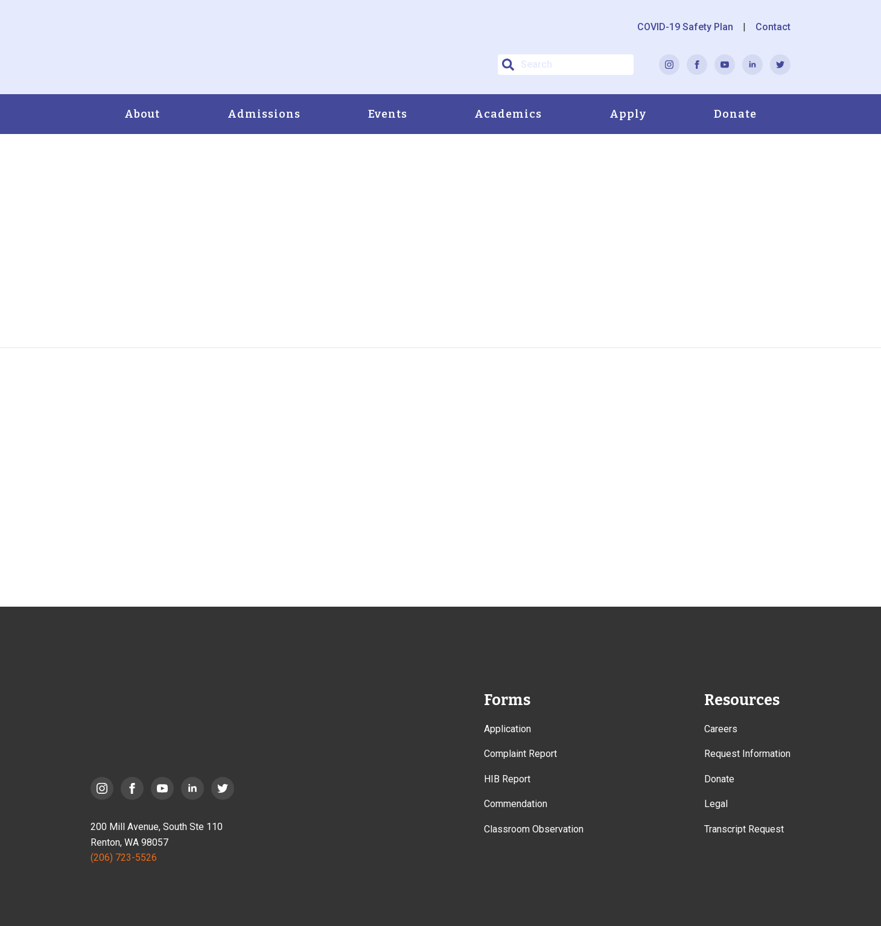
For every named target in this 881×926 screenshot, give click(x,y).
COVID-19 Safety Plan (685, 27)
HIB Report (507, 779)
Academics (508, 114)
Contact (772, 27)
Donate (735, 114)
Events (387, 114)
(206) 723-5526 (124, 857)
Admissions (264, 114)
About (142, 114)
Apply (627, 114)
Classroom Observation (534, 829)
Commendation (515, 803)
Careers (720, 729)
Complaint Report (520, 753)
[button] (508, 64)
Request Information (747, 753)
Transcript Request (744, 829)
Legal (716, 803)
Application (507, 729)
